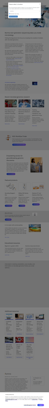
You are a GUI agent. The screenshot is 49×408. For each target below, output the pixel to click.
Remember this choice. (14, 14)
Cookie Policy (35, 399)
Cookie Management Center (11, 399)
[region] (24, 400)
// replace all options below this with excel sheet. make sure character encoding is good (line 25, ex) (24, 12)
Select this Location (13, 17)
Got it (41, 405)
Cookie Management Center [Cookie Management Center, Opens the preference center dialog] (30, 405)
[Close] (39, 5)
